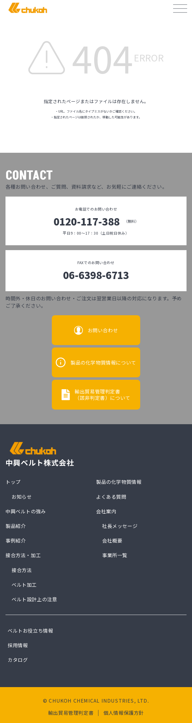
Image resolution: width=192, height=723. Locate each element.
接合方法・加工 (23, 555)
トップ (13, 481)
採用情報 (18, 645)
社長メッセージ (119, 525)
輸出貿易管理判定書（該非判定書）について (102, 394)
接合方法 (22, 570)
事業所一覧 (114, 555)
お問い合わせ (103, 330)
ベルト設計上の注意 (34, 599)
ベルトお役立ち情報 (30, 630)
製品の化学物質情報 (118, 481)
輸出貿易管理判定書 (71, 712)
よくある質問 (111, 496)
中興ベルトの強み (25, 511)
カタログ (18, 659)
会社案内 (106, 511)
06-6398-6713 (96, 275)
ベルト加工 (24, 584)
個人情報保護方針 (123, 712)
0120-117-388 (96, 221)
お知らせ (22, 496)
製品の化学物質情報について (103, 362)
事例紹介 (15, 540)
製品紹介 (15, 525)
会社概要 (112, 540)
